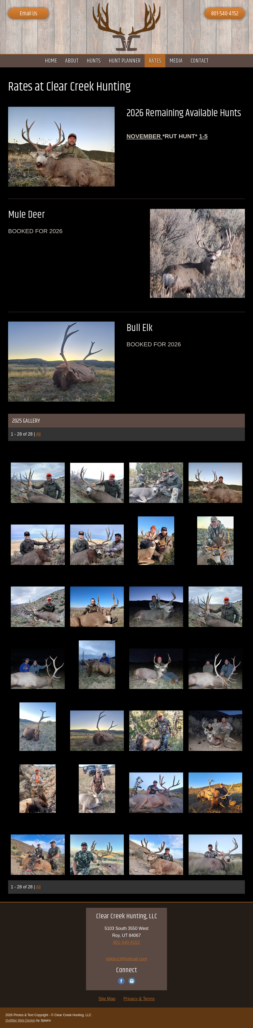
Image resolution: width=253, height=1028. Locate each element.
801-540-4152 (224, 13)
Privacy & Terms (139, 998)
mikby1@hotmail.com (126, 959)
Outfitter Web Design (20, 1020)
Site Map (106, 998)
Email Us (28, 13)
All (38, 434)
